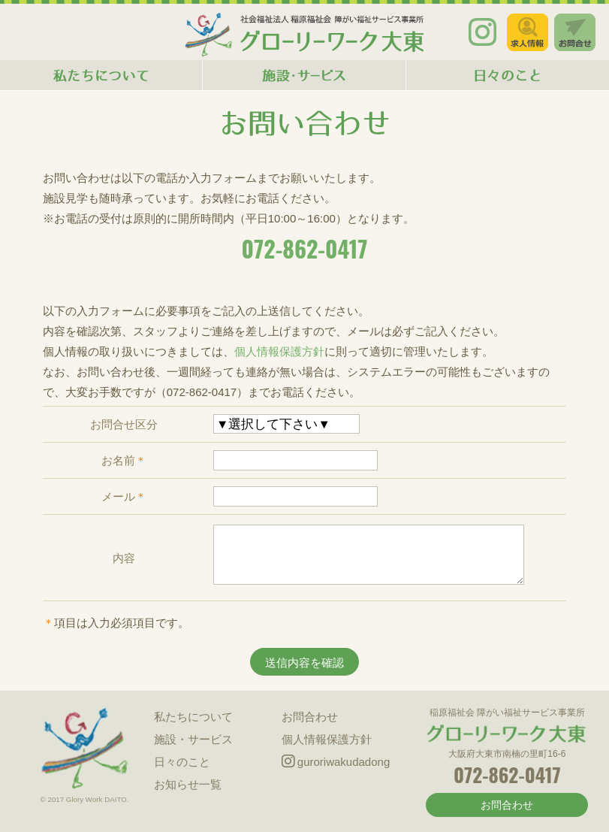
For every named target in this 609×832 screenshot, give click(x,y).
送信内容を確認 (304, 662)
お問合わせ (310, 716)
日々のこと (182, 761)
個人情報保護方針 (279, 351)
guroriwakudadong (336, 761)
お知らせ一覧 (188, 784)
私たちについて (193, 716)
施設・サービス (193, 739)
